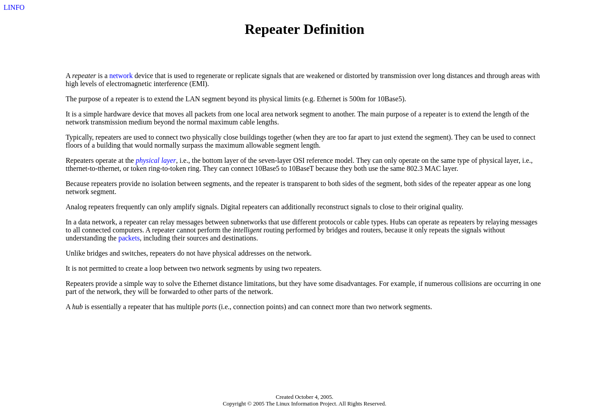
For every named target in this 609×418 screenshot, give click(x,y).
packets (129, 238)
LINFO (14, 7)
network (120, 75)
